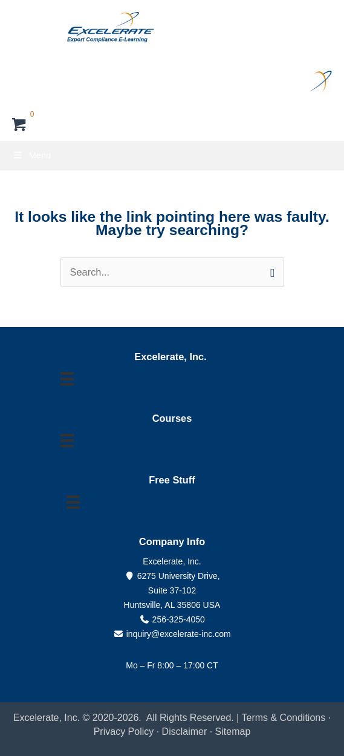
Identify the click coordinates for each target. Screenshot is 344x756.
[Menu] (67, 379)
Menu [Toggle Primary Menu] (31, 155)
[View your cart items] (19, 126)
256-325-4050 (178, 619)
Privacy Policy (124, 731)
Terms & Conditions (284, 717)
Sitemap (233, 731)
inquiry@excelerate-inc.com (171, 634)
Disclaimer (186, 731)
